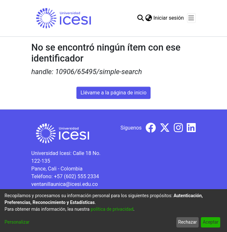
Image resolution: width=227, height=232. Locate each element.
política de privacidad (112, 209)
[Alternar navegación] (191, 18)
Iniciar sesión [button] (168, 18)
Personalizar (17, 222)
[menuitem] (149, 18)
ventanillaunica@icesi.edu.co (64, 184)
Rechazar (187, 222)
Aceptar (211, 222)
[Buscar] (141, 18)
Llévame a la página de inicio (114, 93)
